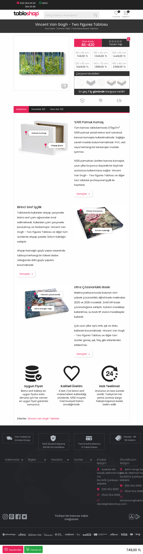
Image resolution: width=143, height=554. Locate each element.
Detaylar (82, 194)
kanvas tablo (79, 516)
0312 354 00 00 (26, 3)
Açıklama (21, 109)
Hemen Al (33, 549)
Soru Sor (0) (56, 109)
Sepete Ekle (13, 549)
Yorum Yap (115, 44)
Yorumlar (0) (38, 109)
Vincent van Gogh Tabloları (43, 418)
